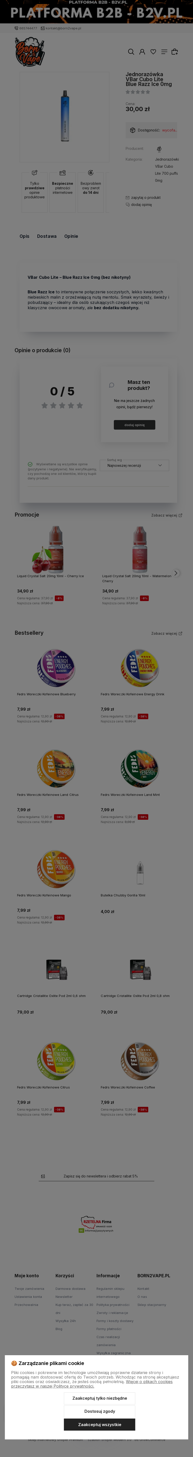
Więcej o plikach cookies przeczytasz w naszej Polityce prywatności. (92, 1384)
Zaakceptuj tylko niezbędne (99, 1398)
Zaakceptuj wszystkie (99, 1424)
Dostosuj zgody (99, 1411)
